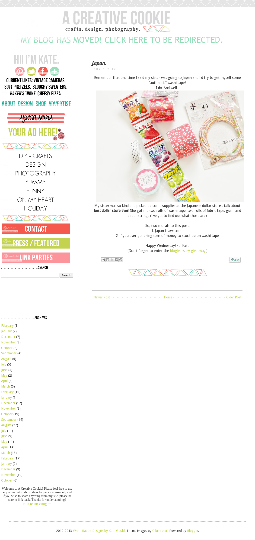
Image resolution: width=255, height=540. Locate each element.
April (4, 381)
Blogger (192, 531)
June (4, 370)
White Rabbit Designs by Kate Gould (99, 531)
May (4, 375)
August (6, 359)
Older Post (233, 297)
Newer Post (101, 297)
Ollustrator (159, 531)
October (7, 348)
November (8, 342)
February (7, 325)
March (5, 386)
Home (168, 297)
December (8, 337)
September (8, 353)
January (6, 331)
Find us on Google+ (37, 504)
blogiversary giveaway (188, 251)
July (3, 364)
